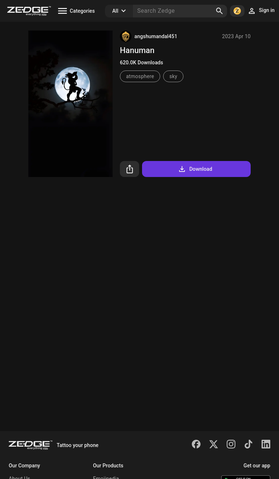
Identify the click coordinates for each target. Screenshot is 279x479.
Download (195, 169)
